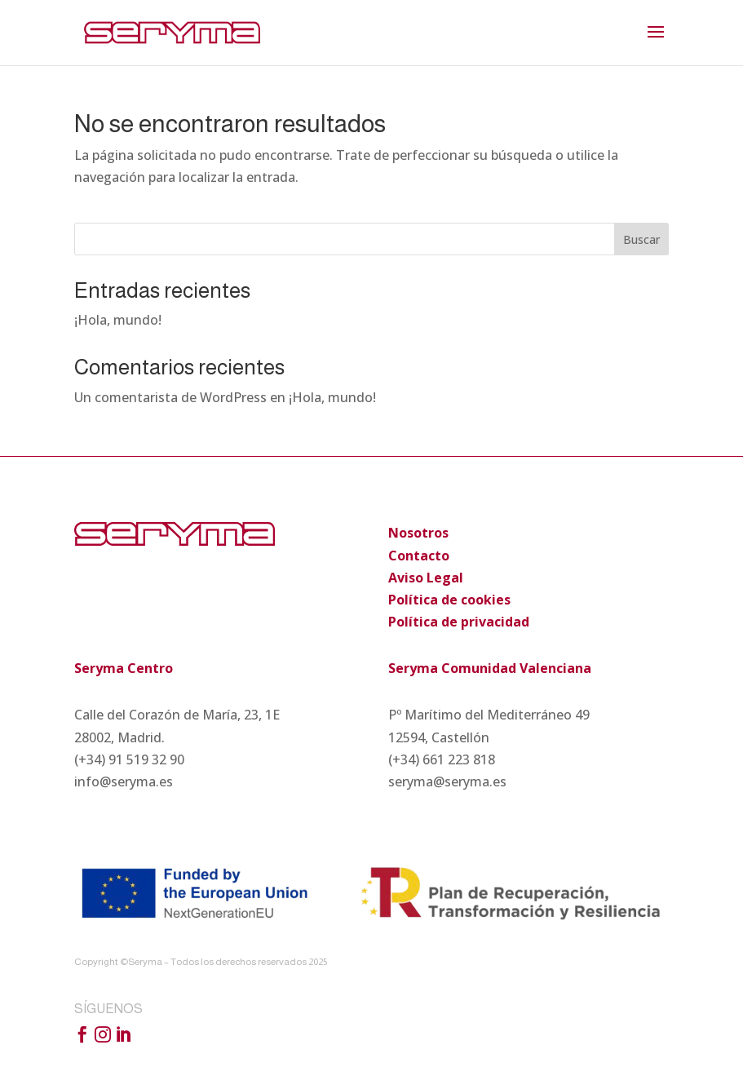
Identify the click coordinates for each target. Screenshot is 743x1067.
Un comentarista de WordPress (170, 397)
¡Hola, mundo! (117, 320)
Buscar (641, 239)
